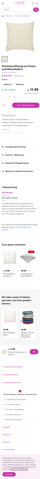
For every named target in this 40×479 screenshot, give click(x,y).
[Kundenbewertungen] (20, 202)
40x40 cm (7, 84)
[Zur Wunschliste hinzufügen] (4, 105)
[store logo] (20, 3)
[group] (7, 75)
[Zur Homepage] (3, 16)
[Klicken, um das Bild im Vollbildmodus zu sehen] (20, 36)
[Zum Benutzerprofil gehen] (33, 3)
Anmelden (18, 227)
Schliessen (9, 474)
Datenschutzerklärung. (19, 469)
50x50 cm (20, 84)
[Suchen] (36, 10)
